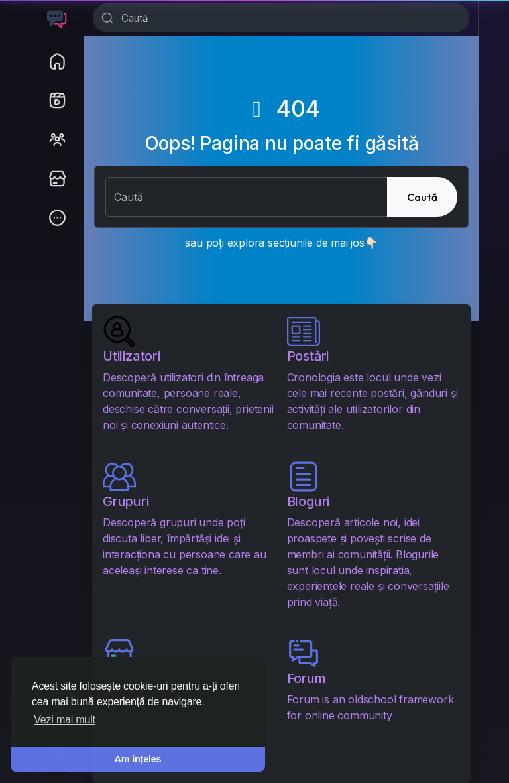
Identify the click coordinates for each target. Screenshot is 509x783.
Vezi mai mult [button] (64, 719)
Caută (422, 197)
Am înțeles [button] (138, 759)
